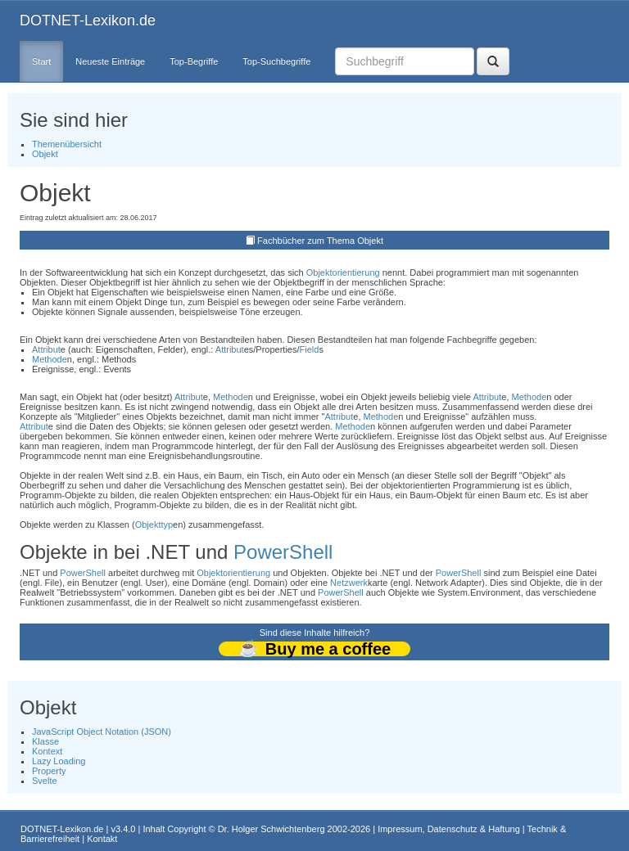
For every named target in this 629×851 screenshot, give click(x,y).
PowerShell (283, 552)
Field (309, 349)
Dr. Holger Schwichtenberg (271, 829)
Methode (49, 359)
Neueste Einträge (110, 61)
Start (41, 61)
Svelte (44, 781)
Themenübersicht (67, 144)
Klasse (45, 741)
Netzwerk (349, 583)
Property (49, 771)
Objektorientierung (343, 272)
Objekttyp (154, 524)
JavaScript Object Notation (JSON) (101, 731)
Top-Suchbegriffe (276, 61)
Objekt (45, 154)
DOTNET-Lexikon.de (88, 20)
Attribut (46, 349)
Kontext (47, 751)
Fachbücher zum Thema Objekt (320, 240)
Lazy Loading (58, 761)
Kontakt (102, 839)
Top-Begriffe (194, 61)
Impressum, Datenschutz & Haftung (449, 829)
